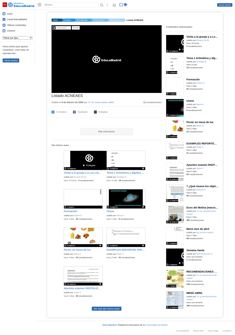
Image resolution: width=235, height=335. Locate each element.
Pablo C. (120, 254)
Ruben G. (78, 215)
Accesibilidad (182, 330)
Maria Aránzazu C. (204, 254)
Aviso (213, 330)
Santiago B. (122, 177)
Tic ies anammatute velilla (101, 102)
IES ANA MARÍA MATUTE (82, 20)
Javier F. (77, 292)
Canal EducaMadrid (17, 19)
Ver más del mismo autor (106, 308)
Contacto (227, 330)
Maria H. (120, 215)
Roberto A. (201, 190)
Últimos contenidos (16, 25)
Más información (106, 131)
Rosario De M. (80, 177)
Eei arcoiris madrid (204, 232)
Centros (11, 30)
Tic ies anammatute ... (98, 20)
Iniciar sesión (225, 5)
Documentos (115, 20)
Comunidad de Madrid (156, 325)
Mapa (198, 330)
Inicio (9, 13)
